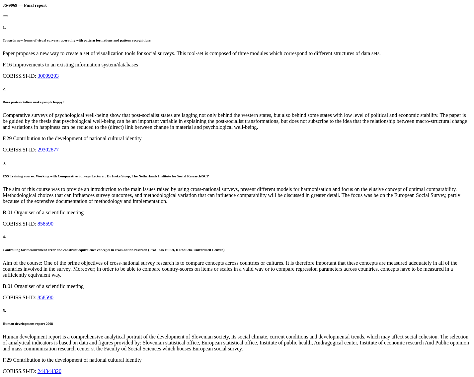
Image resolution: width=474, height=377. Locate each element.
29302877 (48, 149)
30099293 (48, 76)
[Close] (5, 16)
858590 (45, 224)
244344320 (49, 371)
